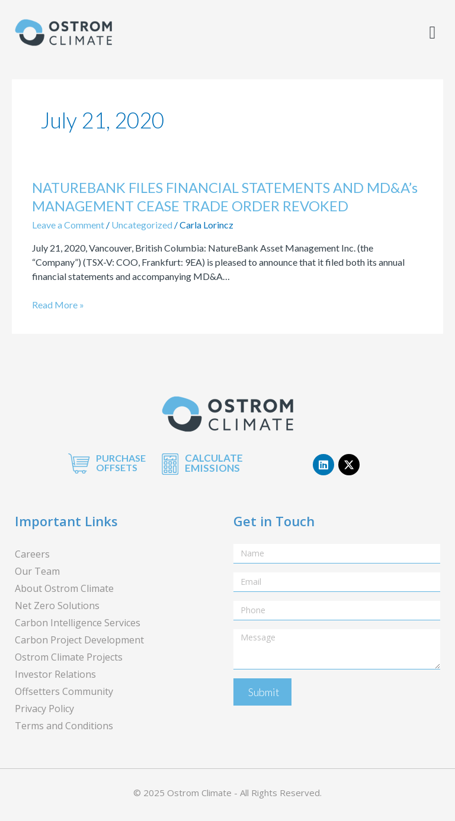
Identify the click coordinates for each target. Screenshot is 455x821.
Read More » (58, 305)
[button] (432, 33)
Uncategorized (141, 224)
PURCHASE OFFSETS (121, 462)
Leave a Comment (68, 224)
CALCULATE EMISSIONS (214, 463)
